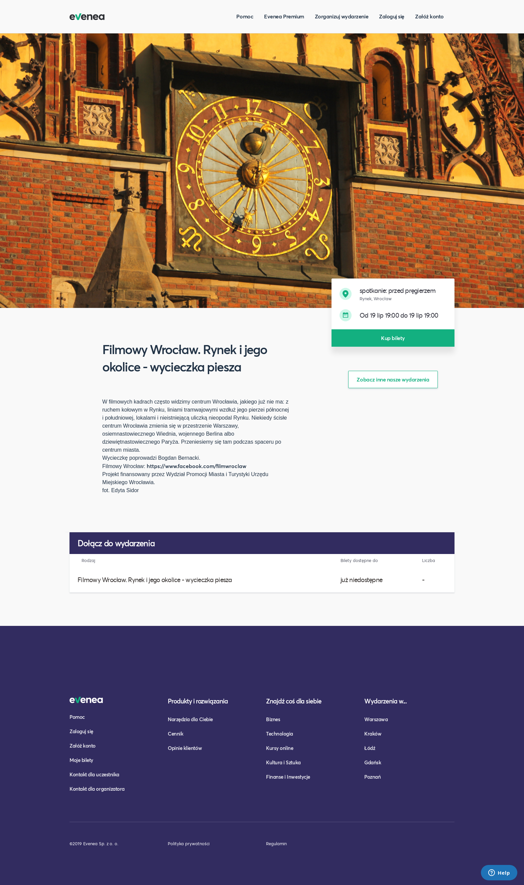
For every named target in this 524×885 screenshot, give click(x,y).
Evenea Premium (284, 16)
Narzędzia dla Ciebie (190, 719)
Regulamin (276, 844)
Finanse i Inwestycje (288, 776)
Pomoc (244, 16)
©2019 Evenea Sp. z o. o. (94, 844)
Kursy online (279, 748)
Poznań (372, 776)
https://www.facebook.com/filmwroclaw (196, 465)
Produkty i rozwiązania (198, 701)
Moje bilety (81, 760)
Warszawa (376, 719)
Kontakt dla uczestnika (94, 774)
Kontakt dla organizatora (97, 788)
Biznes (273, 719)
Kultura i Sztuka (283, 762)
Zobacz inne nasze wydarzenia (393, 379)
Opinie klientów (185, 748)
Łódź (369, 748)
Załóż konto (429, 16)
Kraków (372, 733)
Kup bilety (393, 337)
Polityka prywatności (189, 844)
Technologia (279, 733)
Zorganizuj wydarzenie (341, 16)
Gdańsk (372, 762)
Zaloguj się (391, 16)
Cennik (175, 733)
